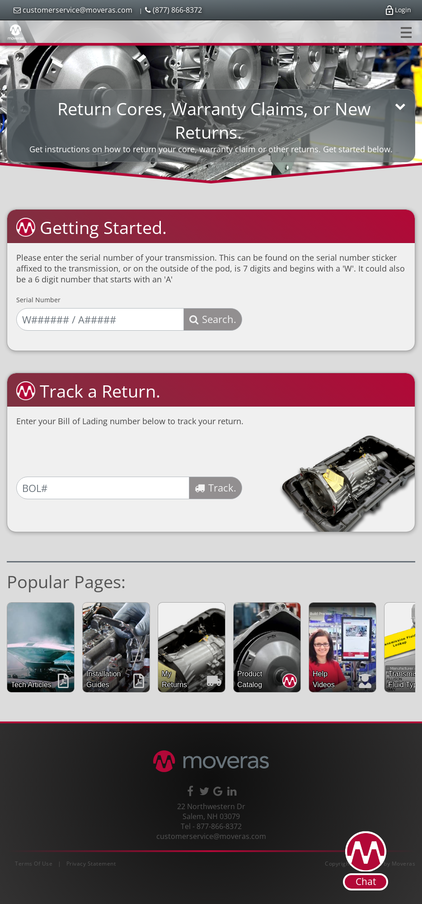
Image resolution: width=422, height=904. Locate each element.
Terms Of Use (33, 863)
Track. (215, 487)
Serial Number (38, 299)
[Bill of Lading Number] (102, 488)
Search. (212, 319)
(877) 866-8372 (173, 10)
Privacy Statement (91, 863)
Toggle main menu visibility (407, 30)
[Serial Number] (100, 319)
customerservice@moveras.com (73, 10)
